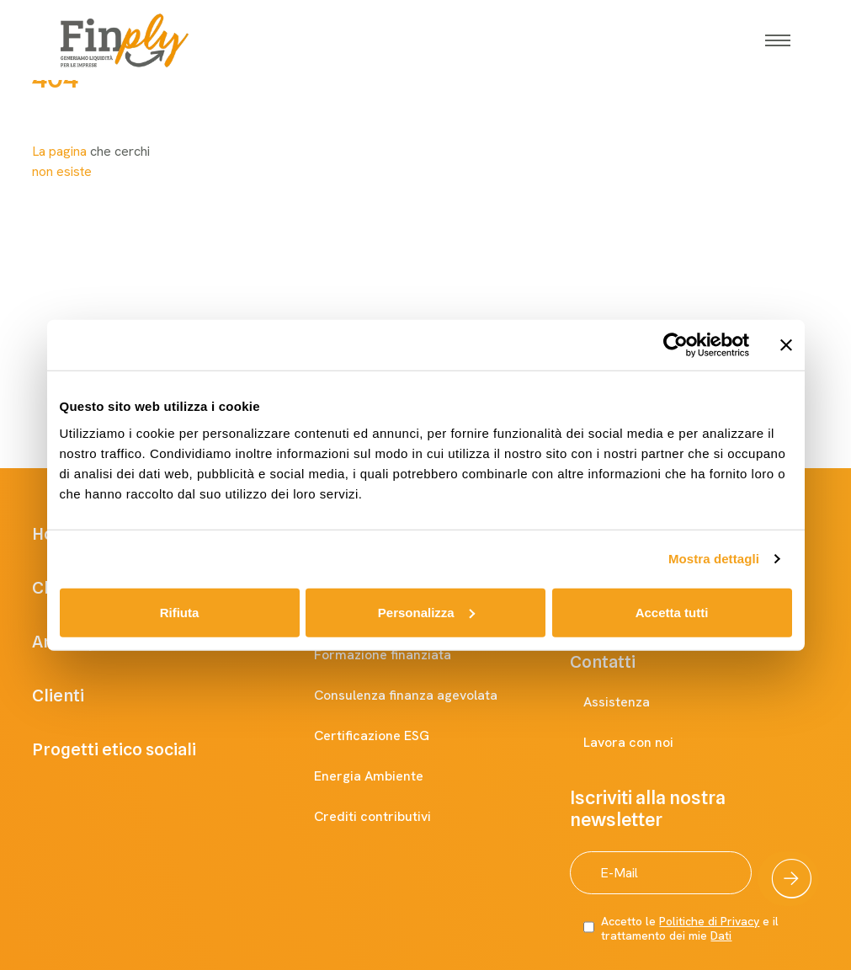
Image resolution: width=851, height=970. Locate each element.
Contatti (619, 662)
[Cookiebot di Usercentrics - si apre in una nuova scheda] (675, 345)
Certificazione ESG (388, 736)
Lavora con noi (645, 742)
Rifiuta (179, 612)
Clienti (81, 695)
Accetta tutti (672, 612)
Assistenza (633, 702)
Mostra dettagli (713, 559)
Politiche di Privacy (709, 921)
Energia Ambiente (385, 776)
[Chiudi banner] (786, 345)
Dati (720, 935)
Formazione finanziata (399, 655)
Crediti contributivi (389, 817)
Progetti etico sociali (137, 749)
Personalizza (426, 612)
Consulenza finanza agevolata (422, 695)
